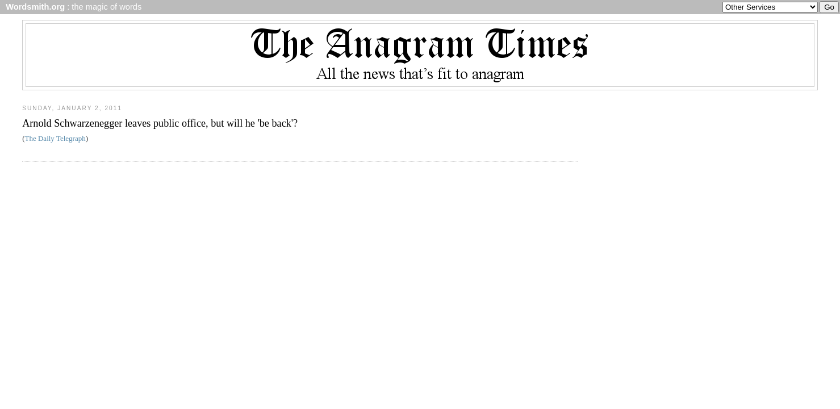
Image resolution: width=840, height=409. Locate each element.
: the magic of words (71, 6)
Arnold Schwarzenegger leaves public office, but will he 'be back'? (160, 123)
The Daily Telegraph (55, 138)
